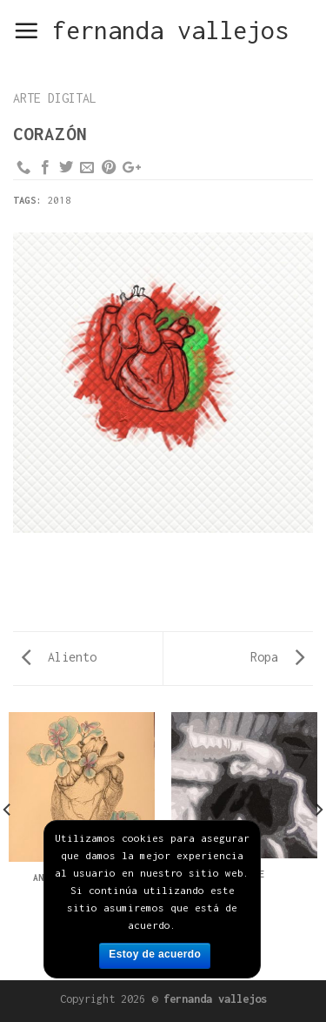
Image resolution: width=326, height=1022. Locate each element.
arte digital (54, 98)
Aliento (59, 656)
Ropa (277, 656)
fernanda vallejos (170, 30)
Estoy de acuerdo (155, 954)
